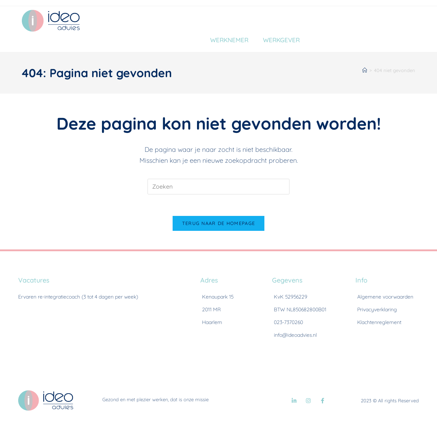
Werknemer (229, 40)
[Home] (364, 70)
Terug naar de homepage (218, 224)
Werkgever (281, 40)
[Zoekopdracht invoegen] (218, 186)
